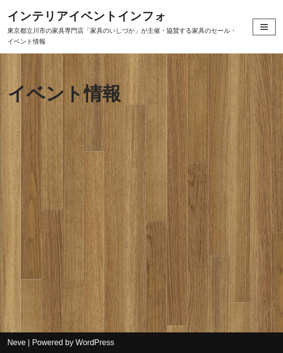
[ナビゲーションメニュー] (264, 27)
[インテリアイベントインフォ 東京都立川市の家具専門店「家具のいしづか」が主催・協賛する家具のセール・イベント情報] (122, 27)
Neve (16, 342)
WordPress (94, 342)
